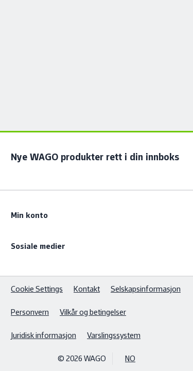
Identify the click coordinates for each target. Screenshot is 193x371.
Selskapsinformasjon (146, 288)
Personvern (30, 312)
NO (130, 358)
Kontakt (87, 288)
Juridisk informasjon (43, 335)
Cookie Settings (37, 288)
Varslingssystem (114, 335)
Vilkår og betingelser (93, 312)
